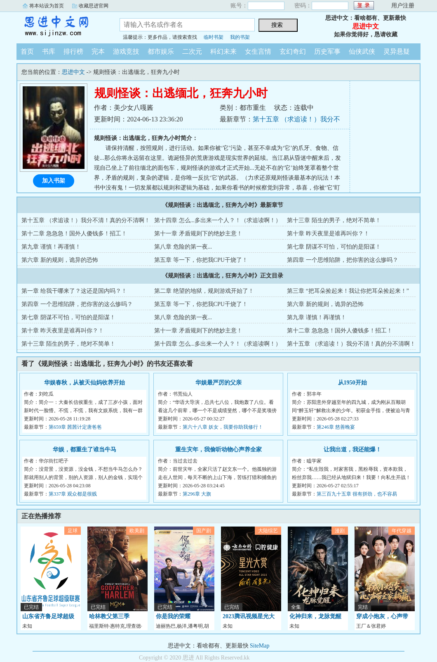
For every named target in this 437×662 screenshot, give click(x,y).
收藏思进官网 (93, 6)
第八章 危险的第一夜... (183, 247)
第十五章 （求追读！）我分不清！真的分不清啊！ (85, 220)
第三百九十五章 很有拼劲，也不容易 (357, 494)
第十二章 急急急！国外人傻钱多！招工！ (74, 233)
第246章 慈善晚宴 (336, 427)
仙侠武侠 (362, 51)
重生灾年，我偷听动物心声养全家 (218, 449)
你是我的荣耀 (173, 616)
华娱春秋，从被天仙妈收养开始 (84, 383)
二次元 (192, 51)
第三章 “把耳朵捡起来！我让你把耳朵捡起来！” (348, 291)
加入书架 (53, 181)
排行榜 (73, 51)
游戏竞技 (126, 51)
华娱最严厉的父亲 (218, 383)
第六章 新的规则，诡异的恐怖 (59, 260)
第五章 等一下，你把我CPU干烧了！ (201, 260)
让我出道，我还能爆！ (352, 449)
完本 (98, 51)
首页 (27, 51)
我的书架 (240, 37)
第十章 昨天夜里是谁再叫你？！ (328, 233)
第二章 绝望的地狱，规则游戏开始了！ (204, 291)
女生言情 (258, 51)
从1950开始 (352, 383)
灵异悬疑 (396, 51)
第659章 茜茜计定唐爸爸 (75, 427)
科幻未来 (223, 51)
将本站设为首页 (46, 6)
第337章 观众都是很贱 (73, 494)
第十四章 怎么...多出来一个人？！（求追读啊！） (217, 220)
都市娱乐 (161, 51)
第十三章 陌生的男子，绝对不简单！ (334, 220)
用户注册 (402, 5)
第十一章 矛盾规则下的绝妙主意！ (198, 233)
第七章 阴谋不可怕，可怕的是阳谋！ (334, 247)
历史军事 (327, 51)
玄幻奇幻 (293, 51)
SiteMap (259, 646)
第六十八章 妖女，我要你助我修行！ (223, 427)
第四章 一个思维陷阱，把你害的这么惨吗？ (342, 260)
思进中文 (61, 26)
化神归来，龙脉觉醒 (315, 616)
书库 (48, 51)
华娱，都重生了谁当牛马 (84, 449)
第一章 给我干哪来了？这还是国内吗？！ (74, 291)
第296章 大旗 (197, 494)
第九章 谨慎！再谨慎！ (51, 247)
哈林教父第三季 (109, 616)
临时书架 (213, 37)
